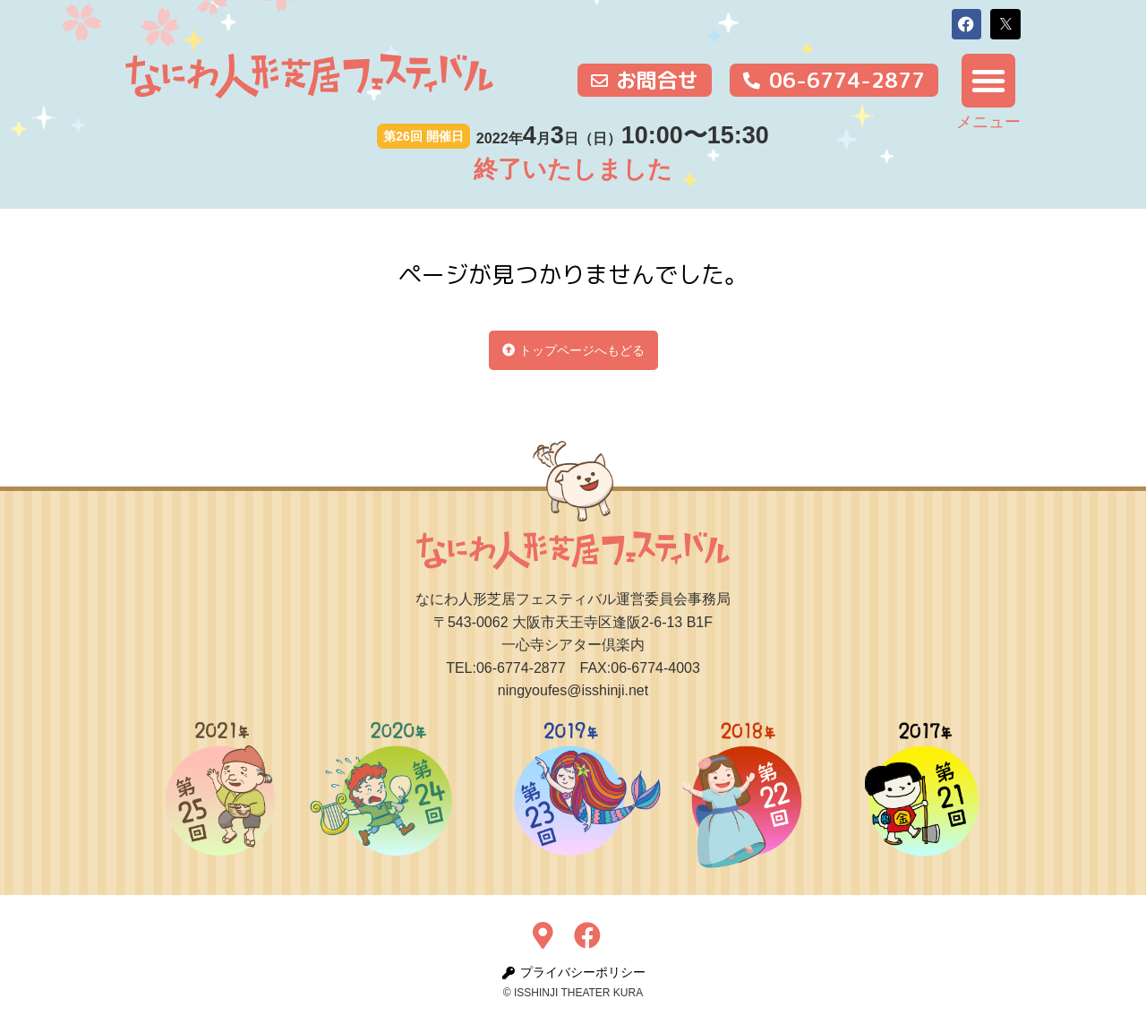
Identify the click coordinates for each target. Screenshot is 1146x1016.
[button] (967, 24)
